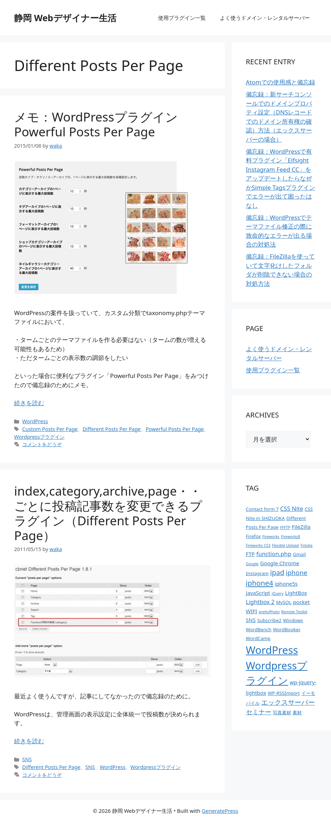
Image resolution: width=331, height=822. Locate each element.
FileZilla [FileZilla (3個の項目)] (301, 526)
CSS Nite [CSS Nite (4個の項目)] (291, 508)
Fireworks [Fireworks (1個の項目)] (270, 536)
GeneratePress (220, 810)
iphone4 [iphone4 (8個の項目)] (259, 583)
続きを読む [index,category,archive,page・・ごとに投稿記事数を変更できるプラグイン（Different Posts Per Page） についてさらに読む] (29, 741)
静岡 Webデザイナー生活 (65, 18)
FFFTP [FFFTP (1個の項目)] (285, 527)
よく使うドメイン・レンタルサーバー (265, 17)
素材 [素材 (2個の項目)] (297, 712)
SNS (27, 759)
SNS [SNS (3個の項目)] (251, 619)
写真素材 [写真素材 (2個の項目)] (282, 712)
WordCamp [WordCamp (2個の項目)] (258, 638)
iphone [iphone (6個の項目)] (296, 572)
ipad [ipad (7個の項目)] (277, 572)
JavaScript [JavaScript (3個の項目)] (258, 592)
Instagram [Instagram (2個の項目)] (257, 573)
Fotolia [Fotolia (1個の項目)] (307, 545)
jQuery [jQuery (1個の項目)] (278, 593)
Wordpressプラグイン (39, 436)
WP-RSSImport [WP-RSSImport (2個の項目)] (284, 693)
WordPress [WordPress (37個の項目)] (272, 650)
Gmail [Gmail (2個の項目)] (299, 554)
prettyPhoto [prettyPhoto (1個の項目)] (269, 611)
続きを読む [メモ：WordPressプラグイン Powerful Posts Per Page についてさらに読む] (29, 403)
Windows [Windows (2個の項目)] (293, 620)
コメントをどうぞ (42, 444)
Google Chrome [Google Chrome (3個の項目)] (279, 563)
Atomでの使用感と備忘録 (280, 82)
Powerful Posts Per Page (175, 429)
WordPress (35, 421)
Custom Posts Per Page (50, 429)
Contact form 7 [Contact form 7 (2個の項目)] (262, 509)
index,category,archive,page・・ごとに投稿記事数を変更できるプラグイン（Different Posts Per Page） (108, 513)
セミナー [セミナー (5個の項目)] (258, 712)
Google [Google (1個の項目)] (252, 563)
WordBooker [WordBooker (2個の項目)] (286, 629)
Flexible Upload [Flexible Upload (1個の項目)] (285, 545)
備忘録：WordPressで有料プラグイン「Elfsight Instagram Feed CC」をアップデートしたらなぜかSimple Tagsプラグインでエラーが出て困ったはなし (280, 178)
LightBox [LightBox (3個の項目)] (296, 592)
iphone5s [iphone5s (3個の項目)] (286, 583)
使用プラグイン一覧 (182, 17)
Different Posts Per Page (112, 429)
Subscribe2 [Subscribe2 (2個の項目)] (269, 620)
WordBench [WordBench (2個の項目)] (258, 629)
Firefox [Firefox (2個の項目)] (253, 536)
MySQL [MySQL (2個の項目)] (283, 602)
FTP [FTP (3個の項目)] (250, 553)
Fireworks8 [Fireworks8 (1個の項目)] (290, 536)
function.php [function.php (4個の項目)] (273, 554)
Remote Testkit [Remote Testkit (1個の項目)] (294, 611)
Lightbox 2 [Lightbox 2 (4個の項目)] (260, 602)
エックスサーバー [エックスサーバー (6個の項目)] (288, 702)
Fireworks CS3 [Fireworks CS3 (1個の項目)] (258, 545)
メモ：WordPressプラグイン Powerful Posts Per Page (96, 124)
